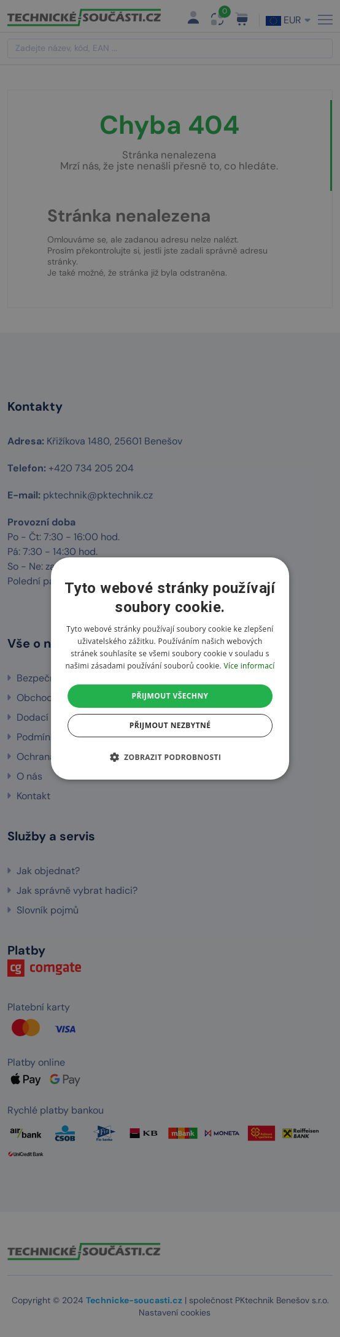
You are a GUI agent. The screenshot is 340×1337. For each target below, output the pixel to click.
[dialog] (170, 668)
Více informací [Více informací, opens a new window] (248, 666)
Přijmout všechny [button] (169, 696)
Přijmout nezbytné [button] (170, 725)
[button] (170, 757)
